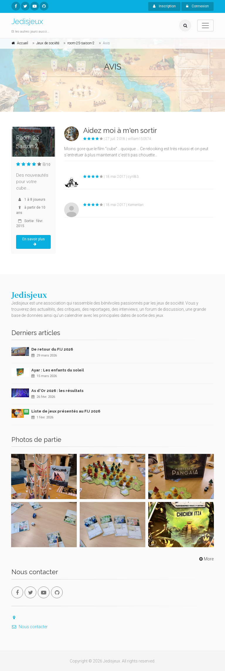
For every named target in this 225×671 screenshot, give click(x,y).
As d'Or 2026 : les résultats (57, 390)
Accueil (22, 43)
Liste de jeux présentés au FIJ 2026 (65, 411)
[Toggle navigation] (205, 25)
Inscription (164, 6)
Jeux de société (47, 43)
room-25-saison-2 (81, 43)
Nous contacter (29, 626)
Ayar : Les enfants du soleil (57, 370)
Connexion (197, 6)
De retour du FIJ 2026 (52, 349)
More (206, 559)
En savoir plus (33, 241)
